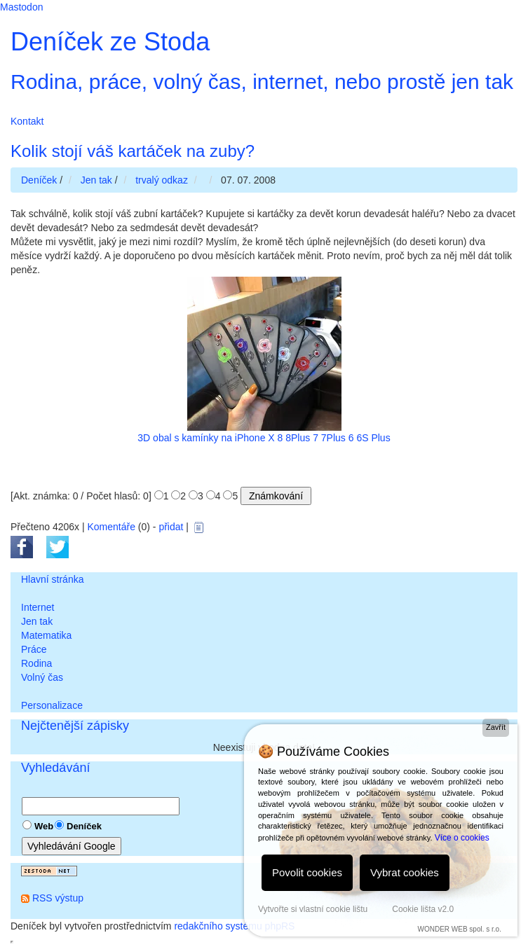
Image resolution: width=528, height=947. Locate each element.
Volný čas (42, 677)
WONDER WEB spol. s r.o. (459, 929)
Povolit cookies (307, 872)
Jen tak (37, 621)
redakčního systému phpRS (234, 926)
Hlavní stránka (52, 579)
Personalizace (52, 705)
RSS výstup (57, 898)
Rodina (36, 663)
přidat (170, 526)
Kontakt (27, 121)
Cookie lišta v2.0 (423, 909)
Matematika (46, 635)
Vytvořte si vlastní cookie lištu (312, 909)
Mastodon (21, 7)
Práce (34, 649)
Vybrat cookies (404, 872)
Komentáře (111, 526)
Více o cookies (462, 838)
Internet (37, 607)
